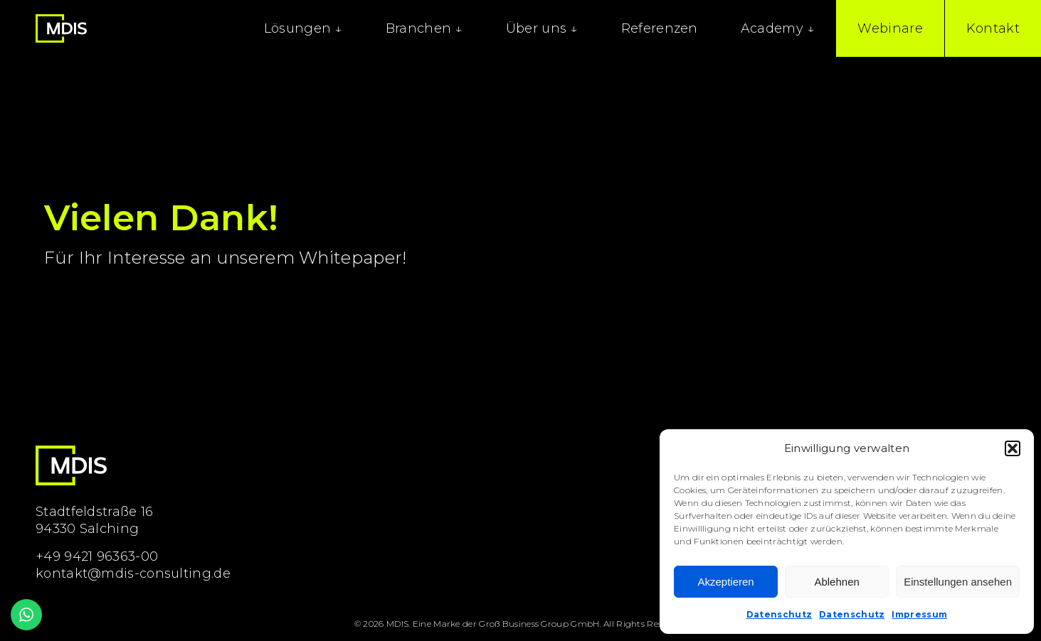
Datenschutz (779, 614)
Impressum (919, 614)
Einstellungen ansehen (958, 582)
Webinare (889, 28)
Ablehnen (836, 582)
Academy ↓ (778, 28)
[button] (1012, 448)
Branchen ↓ (424, 28)
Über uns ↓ (542, 28)
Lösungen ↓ (303, 28)
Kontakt (993, 28)
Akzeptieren (725, 582)
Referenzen (659, 28)
